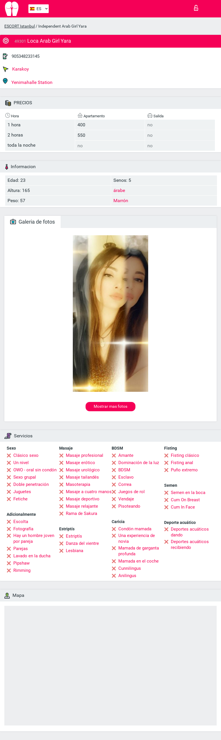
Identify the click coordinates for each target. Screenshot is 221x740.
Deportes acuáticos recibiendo (190, 544)
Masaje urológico (83, 470)
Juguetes (22, 491)
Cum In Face (183, 507)
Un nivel (21, 462)
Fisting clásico (185, 455)
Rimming (21, 570)
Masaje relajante (82, 506)
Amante (125, 455)
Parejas (20, 548)
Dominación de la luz (138, 462)
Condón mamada (134, 528)
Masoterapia (78, 484)
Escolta (20, 521)
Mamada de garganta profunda (138, 550)
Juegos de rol (131, 491)
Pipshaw (21, 563)
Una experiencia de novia (136, 538)
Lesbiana (74, 550)
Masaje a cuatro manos (89, 491)
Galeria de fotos (32, 222)
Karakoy (16, 69)
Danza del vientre (82, 543)
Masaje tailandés (82, 477)
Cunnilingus (129, 568)
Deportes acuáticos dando (190, 532)
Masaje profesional (84, 455)
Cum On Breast (185, 499)
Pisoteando (129, 506)
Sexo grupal (24, 477)
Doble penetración (31, 484)
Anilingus (127, 575)
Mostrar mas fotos (110, 406)
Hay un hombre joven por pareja (33, 538)
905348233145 (25, 56)
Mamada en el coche (138, 561)
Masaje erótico (80, 462)
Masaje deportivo (82, 499)
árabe (119, 190)
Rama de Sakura (81, 513)
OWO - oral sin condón (35, 470)
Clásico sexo (26, 455)
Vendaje (126, 499)
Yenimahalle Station (27, 81)
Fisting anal (182, 462)
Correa (124, 484)
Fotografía (23, 528)
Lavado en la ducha (31, 555)
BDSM (124, 470)
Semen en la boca (188, 492)
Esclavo (126, 477)
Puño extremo (184, 470)
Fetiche (20, 499)
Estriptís (74, 536)
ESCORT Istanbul (19, 26)
